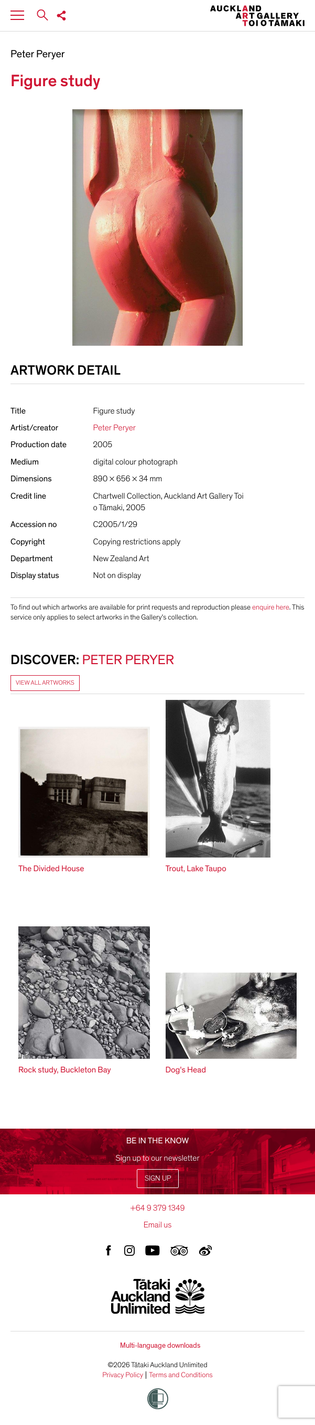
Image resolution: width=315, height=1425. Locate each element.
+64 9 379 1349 (157, 1208)
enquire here (270, 607)
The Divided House (51, 868)
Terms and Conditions (181, 1375)
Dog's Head (186, 1070)
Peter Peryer (37, 54)
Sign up (158, 1178)
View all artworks (45, 683)
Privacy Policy (122, 1375)
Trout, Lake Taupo (196, 868)
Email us (158, 1225)
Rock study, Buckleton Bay (64, 1070)
